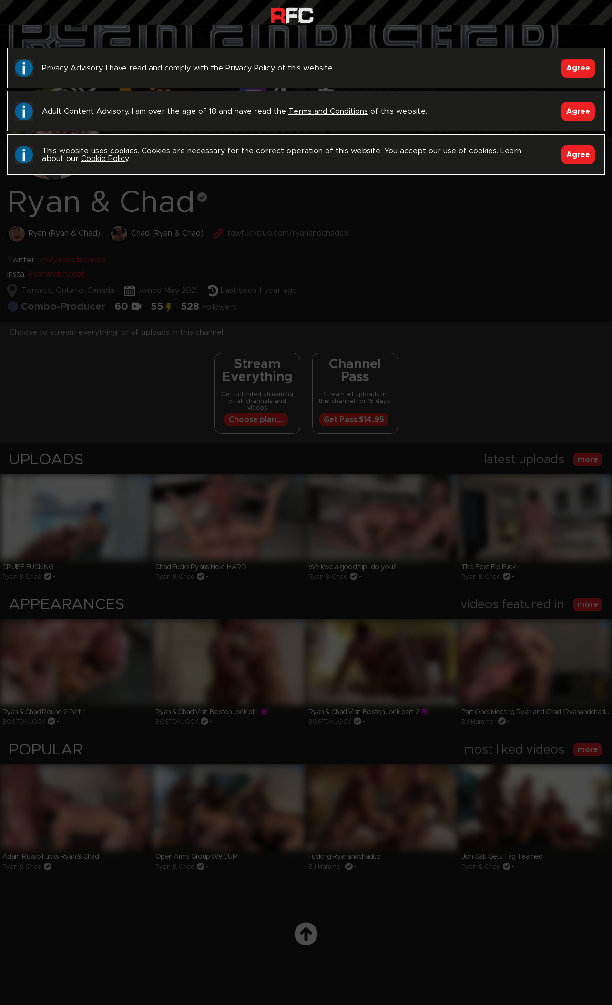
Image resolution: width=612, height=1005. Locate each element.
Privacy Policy (250, 68)
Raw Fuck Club (292, 14)
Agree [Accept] (578, 68)
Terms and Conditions (328, 111)
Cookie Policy (104, 158)
